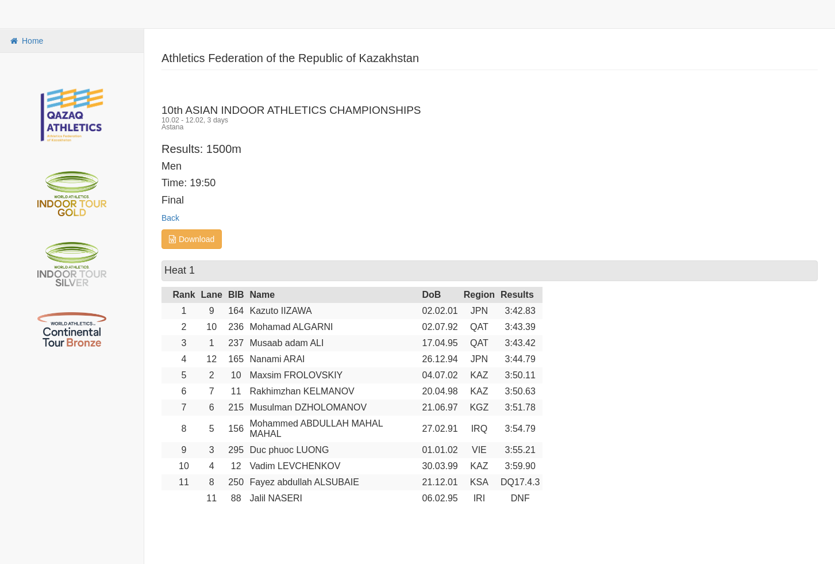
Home (26, 40)
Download (191, 239)
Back (170, 217)
